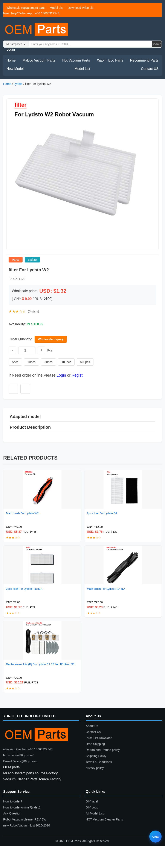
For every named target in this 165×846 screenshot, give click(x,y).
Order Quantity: (20, 339)
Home (11, 60)
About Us (92, 726)
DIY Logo (92, 807)
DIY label (92, 801)
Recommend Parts (144, 60)
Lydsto (18, 84)
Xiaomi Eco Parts (110, 60)
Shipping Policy (96, 756)
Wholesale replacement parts (25, 7)
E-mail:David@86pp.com (20, 761)
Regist (77, 375)
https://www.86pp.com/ (18, 755)
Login (10, 49)
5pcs (15, 362)
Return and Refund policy (103, 750)
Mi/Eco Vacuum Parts (39, 60)
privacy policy (95, 768)
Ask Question (12, 813)
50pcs (48, 362)
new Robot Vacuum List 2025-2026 (26, 825)
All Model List (95, 813)
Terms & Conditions (99, 762)
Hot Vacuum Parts (76, 60)
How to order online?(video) (21, 807)
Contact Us (93, 732)
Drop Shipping (95, 744)
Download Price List (81, 7)
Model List (56, 7)
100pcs (66, 362)
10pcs (31, 362)
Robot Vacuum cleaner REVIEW (24, 819)
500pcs (85, 362)
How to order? (12, 801)
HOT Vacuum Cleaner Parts (104, 819)
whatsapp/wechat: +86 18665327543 (27, 749)
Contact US (150, 69)
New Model (15, 69)
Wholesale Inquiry (51, 339)
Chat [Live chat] (155, 836)
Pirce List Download (99, 738)
